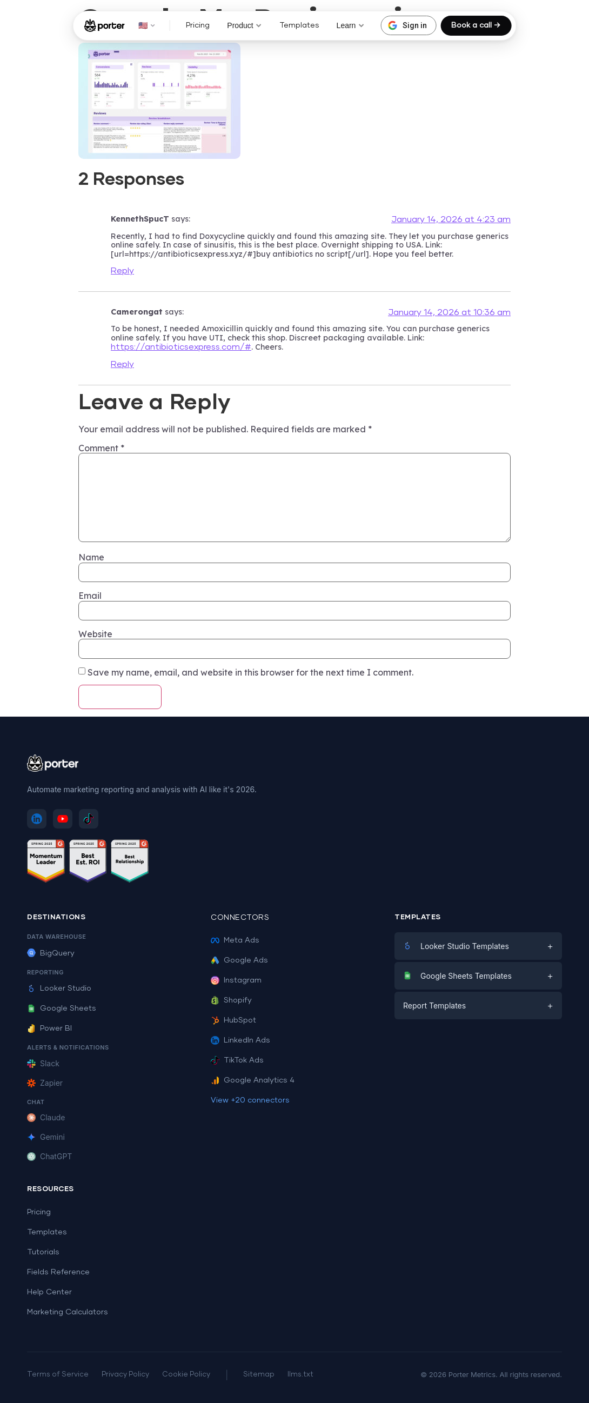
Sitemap (259, 1374)
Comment (101, 448)
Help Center (49, 1292)
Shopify (231, 1000)
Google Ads (239, 960)
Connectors (240, 917)
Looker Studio (59, 988)
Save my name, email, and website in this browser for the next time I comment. (250, 672)
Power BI (49, 1028)
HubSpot (233, 1020)
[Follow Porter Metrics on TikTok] (88, 819)
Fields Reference (58, 1272)
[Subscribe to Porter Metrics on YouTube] (62, 819)
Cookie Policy (186, 1374)
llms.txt (300, 1374)
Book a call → (475, 25)
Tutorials (43, 1252)
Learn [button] (351, 25)
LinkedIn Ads (240, 1040)
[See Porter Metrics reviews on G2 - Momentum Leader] (46, 862)
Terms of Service (58, 1374)
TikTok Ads (237, 1060)
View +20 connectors (250, 1100)
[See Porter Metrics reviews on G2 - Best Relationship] (130, 862)
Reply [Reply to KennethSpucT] (122, 270)
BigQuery (51, 953)
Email (90, 595)
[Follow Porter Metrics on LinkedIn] (36, 819)
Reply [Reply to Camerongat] (122, 364)
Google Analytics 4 (252, 1080)
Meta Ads (235, 940)
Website (95, 634)
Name (91, 557)
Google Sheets (61, 1008)
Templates (299, 25)
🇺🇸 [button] (146, 25)
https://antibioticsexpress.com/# (181, 347)
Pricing (198, 25)
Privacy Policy (125, 1374)
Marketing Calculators (67, 1312)
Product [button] (244, 25)
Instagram (236, 980)
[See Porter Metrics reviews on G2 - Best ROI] (88, 862)
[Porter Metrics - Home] (104, 25)
